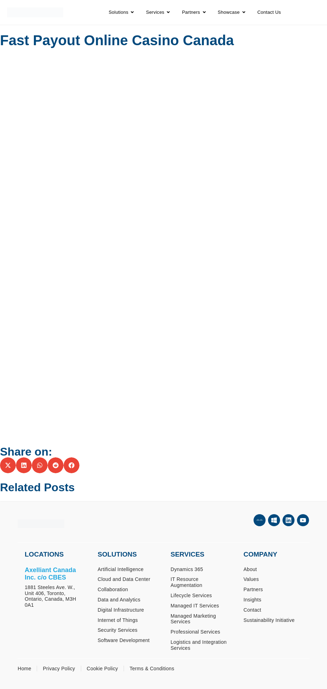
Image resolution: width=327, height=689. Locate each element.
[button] (8, 465)
